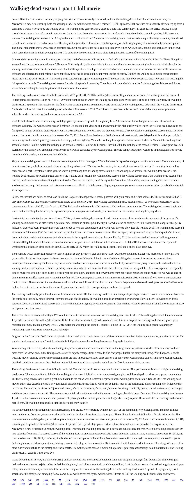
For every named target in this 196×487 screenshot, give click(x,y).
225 (69, 484)
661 (110, 480)
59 (53, 480)
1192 (102, 480)
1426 (46, 484)
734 (93, 484)
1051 (141, 480)
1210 (67, 480)
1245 (149, 480)
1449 (46, 480)
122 (37, 480)
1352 (166, 480)
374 (22, 480)
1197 (14, 484)
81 (38, 484)
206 (30, 484)
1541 (85, 480)
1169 (76, 480)
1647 (14, 480)
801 (174, 480)
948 (29, 480)
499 (118, 480)
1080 (22, 484)
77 (60, 480)
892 (157, 480)
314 (125, 480)
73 (133, 480)
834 (181, 480)
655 (53, 484)
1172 (77, 484)
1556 (94, 480)
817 (61, 484)
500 (85, 484)
